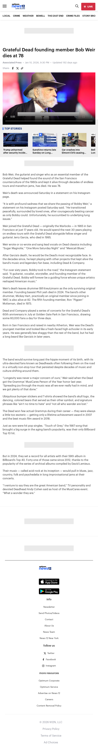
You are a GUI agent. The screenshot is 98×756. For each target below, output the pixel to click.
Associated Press (12, 63)
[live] (88, 6)
